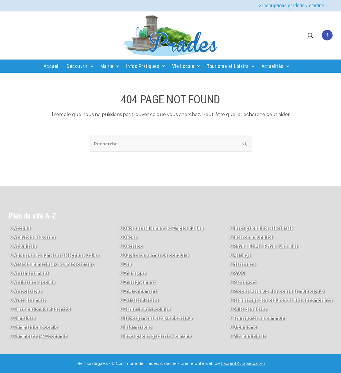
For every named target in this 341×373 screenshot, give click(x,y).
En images (134, 273)
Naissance (244, 264)
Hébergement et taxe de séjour (158, 318)
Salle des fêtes (250, 309)
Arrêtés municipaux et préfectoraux (53, 264)
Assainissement (31, 273)
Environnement (140, 291)
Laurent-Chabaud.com (243, 363)
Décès (130, 237)
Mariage (242, 255)
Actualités (272, 66)
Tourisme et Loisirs (228, 66)
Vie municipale (249, 336)
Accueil (52, 66)
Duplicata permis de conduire (156, 255)
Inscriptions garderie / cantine (157, 336)
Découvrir (77, 66)
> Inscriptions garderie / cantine (291, 5)
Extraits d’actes (141, 300)
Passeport (244, 282)
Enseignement (139, 282)
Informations (137, 327)
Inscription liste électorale (263, 228)
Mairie (107, 66)
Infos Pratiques (143, 66)
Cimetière (24, 318)
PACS (239, 273)
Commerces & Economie (40, 336)
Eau (127, 264)
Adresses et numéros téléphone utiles (56, 255)
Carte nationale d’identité (42, 309)
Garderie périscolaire (147, 309)
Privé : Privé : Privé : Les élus (265, 246)
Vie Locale (183, 66)
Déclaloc (133, 246)
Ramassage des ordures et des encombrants (283, 300)
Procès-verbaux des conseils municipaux (279, 291)
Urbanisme (245, 327)
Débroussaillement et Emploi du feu (163, 228)
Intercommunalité (253, 237)
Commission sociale (35, 327)
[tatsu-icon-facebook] (327, 35)
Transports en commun (259, 318)
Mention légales (92, 363)
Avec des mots (29, 300)
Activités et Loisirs (34, 237)
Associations (27, 291)
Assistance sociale (34, 282)
